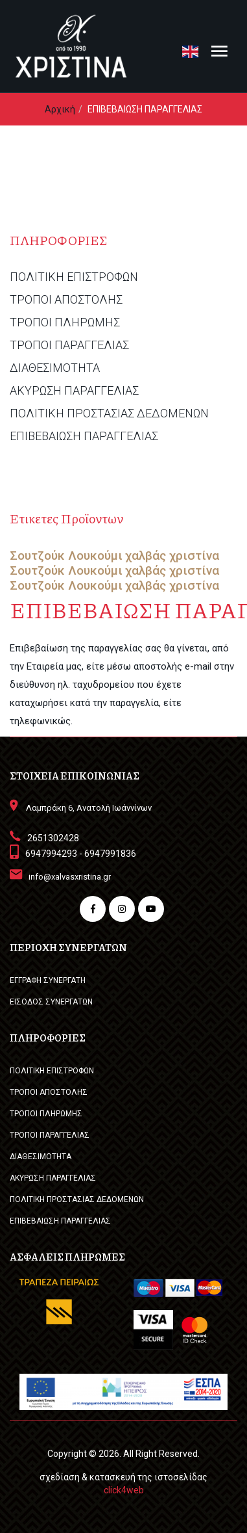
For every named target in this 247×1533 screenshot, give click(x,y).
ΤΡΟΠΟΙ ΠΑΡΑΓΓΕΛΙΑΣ (69, 345)
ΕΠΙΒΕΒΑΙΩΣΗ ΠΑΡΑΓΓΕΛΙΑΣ (84, 436)
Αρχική (60, 109)
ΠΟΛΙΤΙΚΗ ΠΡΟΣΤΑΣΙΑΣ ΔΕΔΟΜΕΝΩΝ (109, 413)
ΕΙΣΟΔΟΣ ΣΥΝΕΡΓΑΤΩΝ (51, 1001)
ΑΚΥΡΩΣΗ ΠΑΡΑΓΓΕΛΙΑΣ (74, 390)
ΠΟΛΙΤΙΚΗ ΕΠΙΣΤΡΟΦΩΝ (74, 276)
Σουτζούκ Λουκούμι (66, 556)
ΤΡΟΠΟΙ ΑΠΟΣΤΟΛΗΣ (66, 299)
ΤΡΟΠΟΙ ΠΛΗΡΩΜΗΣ (65, 322)
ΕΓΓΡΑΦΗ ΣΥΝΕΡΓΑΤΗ (48, 980)
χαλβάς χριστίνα (172, 556)
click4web (124, 1490)
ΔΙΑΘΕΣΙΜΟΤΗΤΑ (55, 367)
